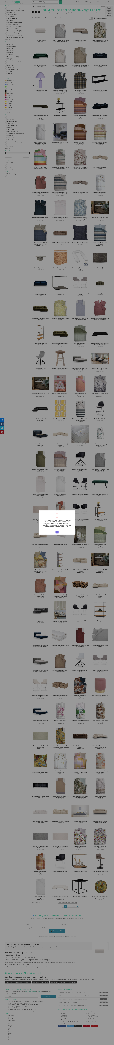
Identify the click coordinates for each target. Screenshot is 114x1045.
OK (57, 532)
